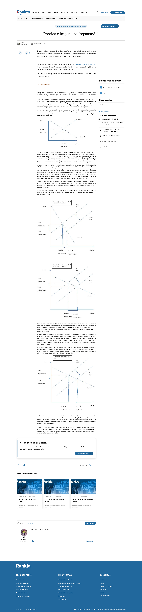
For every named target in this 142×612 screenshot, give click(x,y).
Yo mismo (24, 44)
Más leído (115, 119)
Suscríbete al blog (110, 26)
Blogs (102, 583)
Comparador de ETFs (65, 586)
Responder (90, 541)
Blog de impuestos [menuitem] (50, 18)
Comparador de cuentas (65, 593)
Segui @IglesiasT (104, 111)
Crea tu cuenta (117, 13)
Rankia (102, 104)
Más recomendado (104, 119)
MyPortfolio (62, 599)
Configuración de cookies (118, 609)
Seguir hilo (28, 523)
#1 (24, 537)
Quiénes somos (21, 580)
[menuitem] (36, 12)
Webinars (103, 590)
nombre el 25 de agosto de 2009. (85, 64)
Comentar (90, 523)
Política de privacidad (89, 609)
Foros (102, 580)
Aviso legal (77, 609)
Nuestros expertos (22, 590)
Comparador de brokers (65, 580)
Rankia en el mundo (22, 583)
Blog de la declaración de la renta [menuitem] (68, 18)
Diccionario (61, 596)
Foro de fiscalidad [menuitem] (37, 18)
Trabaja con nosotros (23, 596)
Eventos (102, 593)
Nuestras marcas (21, 593)
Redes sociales (105, 596)
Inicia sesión (105, 13)
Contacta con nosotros (23, 586)
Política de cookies (103, 609)
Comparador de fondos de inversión (69, 583)
